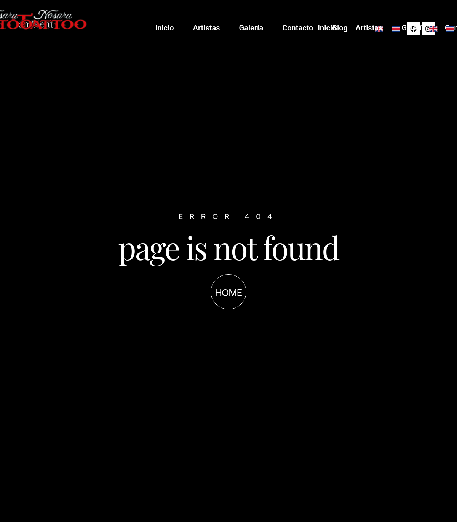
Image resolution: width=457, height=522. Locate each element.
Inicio (243, 27)
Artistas (285, 27)
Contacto (376, 27)
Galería (330, 27)
